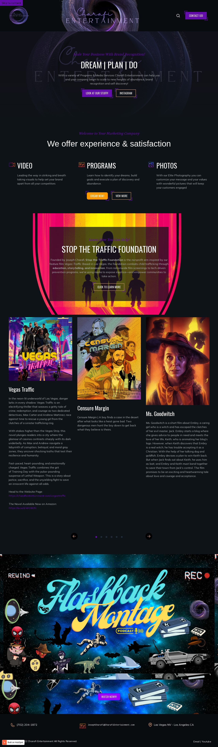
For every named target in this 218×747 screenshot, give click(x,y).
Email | (197, 741)
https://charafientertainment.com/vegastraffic (37, 495)
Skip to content (11, 3)
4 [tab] (111, 537)
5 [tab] (117, 537)
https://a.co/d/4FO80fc (23, 508)
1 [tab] (96, 537)
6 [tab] (122, 537)
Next (148, 536)
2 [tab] (101, 537)
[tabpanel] (40, 418)
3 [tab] (106, 537)
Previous (74, 536)
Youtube (206, 741)
